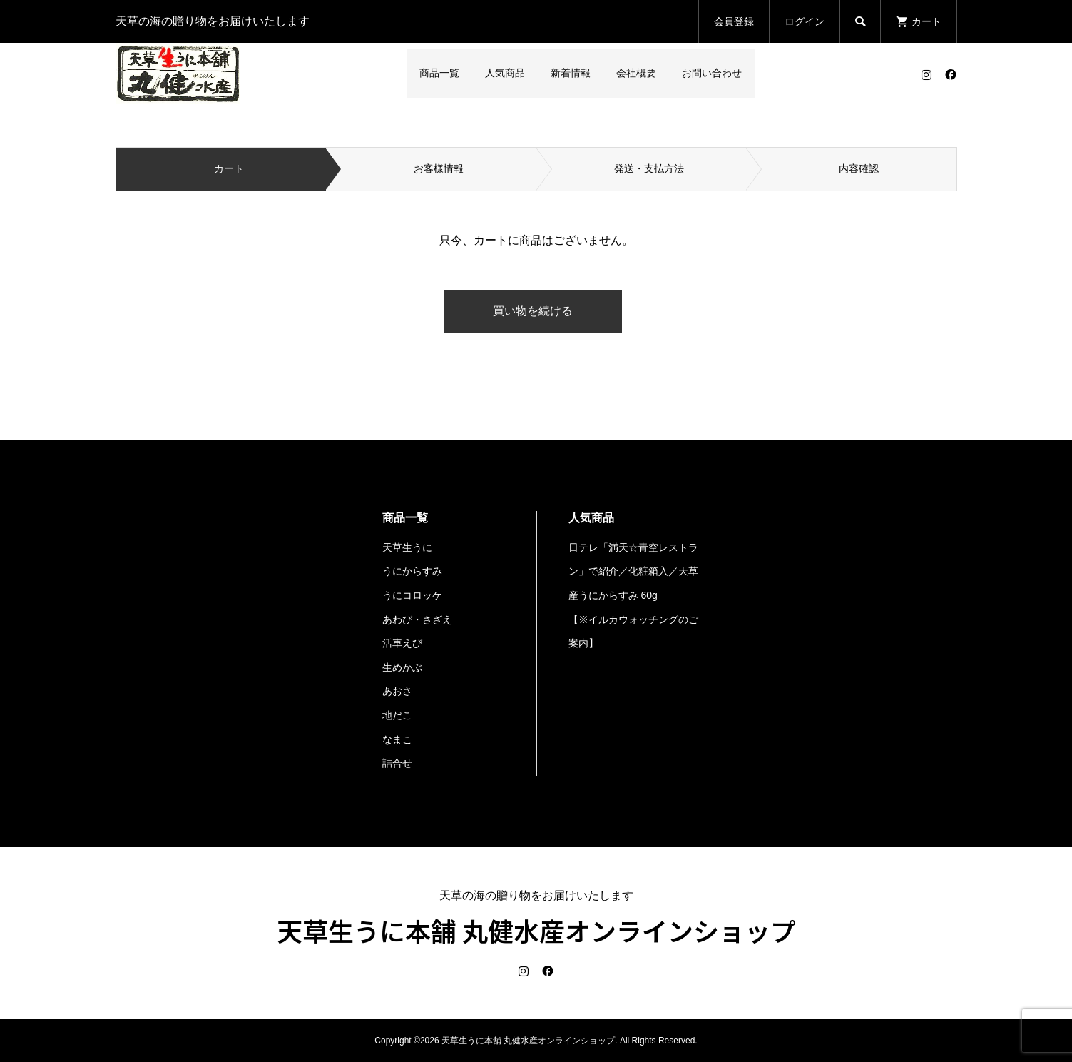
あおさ (397, 691)
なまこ (397, 739)
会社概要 (636, 73)
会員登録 (734, 21)
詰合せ (397, 763)
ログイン (805, 21)
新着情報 (571, 73)
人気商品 (505, 73)
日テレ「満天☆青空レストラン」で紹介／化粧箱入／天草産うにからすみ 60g (633, 571)
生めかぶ (402, 667)
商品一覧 (439, 73)
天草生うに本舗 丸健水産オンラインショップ (536, 930)
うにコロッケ (412, 595)
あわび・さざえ (417, 619)
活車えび (402, 643)
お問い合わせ (712, 73)
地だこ (397, 715)
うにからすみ (412, 571)
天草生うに (407, 547)
